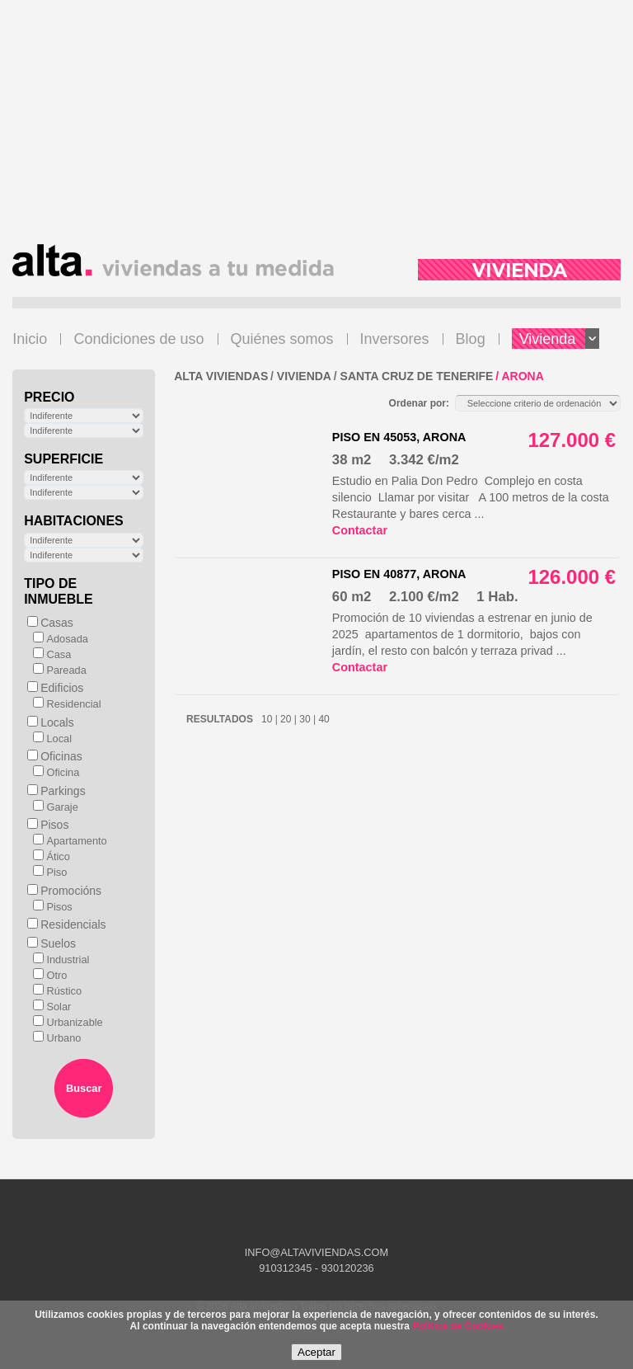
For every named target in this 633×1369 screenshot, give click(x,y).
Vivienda (559, 338)
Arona (523, 376)
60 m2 (352, 597)
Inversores (394, 339)
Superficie (63, 459)
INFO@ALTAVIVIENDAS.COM (316, 1252)
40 (323, 719)
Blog (470, 339)
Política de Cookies (457, 1326)
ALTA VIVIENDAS (221, 376)
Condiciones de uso (138, 339)
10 (267, 719)
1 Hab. (497, 597)
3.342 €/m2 (424, 460)
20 (286, 719)
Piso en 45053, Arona (399, 437)
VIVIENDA (304, 376)
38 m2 (352, 460)
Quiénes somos (282, 339)
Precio (49, 397)
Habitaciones (74, 521)
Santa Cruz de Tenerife (417, 376)
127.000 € (572, 440)
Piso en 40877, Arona (399, 574)
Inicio (29, 339)
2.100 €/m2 (424, 597)
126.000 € (572, 577)
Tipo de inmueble (58, 591)
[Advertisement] (316, 128)
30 (305, 719)
